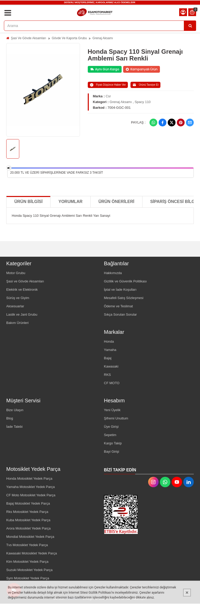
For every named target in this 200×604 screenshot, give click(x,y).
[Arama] (190, 26)
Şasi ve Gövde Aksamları (25, 281)
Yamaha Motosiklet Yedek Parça (30, 487)
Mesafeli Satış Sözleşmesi (123, 298)
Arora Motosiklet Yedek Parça (28, 528)
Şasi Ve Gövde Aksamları (28, 38)
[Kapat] (187, 592)
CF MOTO (112, 383)
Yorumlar (70, 201)
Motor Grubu (15, 273)
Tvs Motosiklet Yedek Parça (27, 545)
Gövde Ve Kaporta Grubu (69, 38)
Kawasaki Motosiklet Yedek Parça (31, 553)
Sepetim (110, 435)
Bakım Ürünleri (17, 323)
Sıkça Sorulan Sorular (120, 314)
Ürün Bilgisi (28, 201)
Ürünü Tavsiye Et (145, 85)
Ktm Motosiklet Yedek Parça (27, 562)
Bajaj (107, 358)
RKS (107, 375)
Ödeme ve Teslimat (118, 306)
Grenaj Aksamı (102, 38)
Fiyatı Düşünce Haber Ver (108, 85)
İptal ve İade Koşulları (120, 289)
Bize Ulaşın (14, 410)
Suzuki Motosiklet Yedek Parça (29, 570)
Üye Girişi (111, 427)
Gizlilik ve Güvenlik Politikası (125, 281)
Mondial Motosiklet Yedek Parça (30, 537)
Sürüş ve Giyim (17, 298)
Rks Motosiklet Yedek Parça (27, 512)
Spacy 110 (143, 102)
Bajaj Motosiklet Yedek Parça (28, 503)
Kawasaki (111, 366)
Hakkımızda (113, 273)
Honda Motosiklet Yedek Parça (29, 478)
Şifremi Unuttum (116, 418)
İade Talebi (14, 427)
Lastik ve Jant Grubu (21, 314)
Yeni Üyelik (112, 410)
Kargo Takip (113, 443)
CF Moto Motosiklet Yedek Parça (30, 495)
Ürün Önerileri (116, 201)
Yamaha (110, 350)
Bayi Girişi (111, 451)
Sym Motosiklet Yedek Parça (27, 578)
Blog (9, 418)
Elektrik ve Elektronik (22, 289)
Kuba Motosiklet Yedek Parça (28, 520)
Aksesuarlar (15, 306)
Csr (108, 96)
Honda (109, 341)
